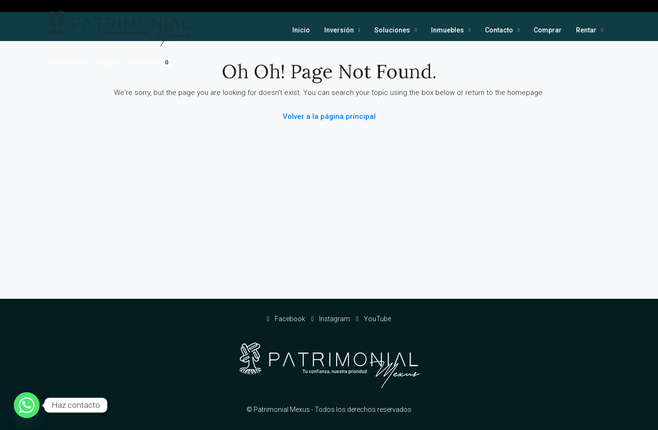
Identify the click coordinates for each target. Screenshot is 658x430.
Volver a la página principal (329, 116)
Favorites (149, 62)
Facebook (287, 319)
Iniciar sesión (69, 62)
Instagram (331, 319)
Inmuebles (447, 30)
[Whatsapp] (27, 405)
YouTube (373, 319)
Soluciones (392, 30)
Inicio (301, 30)
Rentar (586, 30)
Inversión (339, 30)
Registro (109, 62)
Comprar (548, 30)
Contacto (499, 30)
